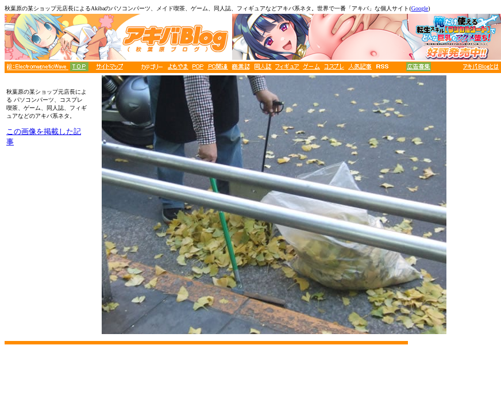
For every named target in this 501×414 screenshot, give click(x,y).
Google (419, 8)
